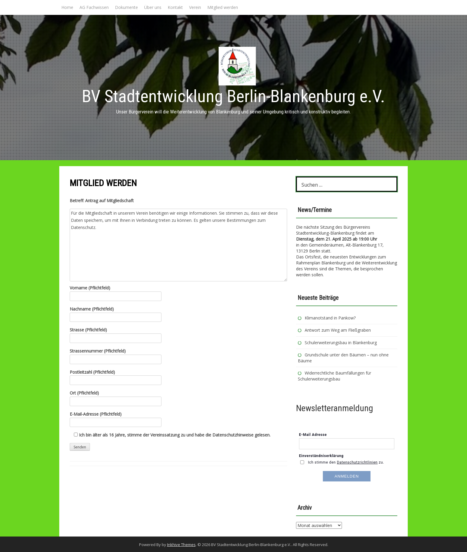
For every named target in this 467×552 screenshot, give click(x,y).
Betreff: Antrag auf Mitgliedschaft (102, 200)
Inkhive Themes (181, 544)
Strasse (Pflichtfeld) (115, 334)
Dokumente (126, 7)
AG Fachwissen (94, 7)
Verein (195, 7)
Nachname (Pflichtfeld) (115, 313)
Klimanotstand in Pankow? (330, 318)
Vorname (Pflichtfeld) (115, 292)
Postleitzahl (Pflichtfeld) (115, 376)
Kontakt (175, 7)
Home (67, 7)
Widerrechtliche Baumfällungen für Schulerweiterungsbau (334, 376)
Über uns (152, 7)
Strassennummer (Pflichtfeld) (115, 355)
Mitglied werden (222, 7)
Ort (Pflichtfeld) (115, 397)
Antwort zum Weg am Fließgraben (338, 330)
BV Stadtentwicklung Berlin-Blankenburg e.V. (233, 96)
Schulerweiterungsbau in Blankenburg (341, 342)
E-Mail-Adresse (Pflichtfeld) (115, 418)
